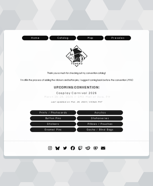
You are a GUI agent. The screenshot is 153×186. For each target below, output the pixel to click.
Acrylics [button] (100, 112)
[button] (50, 148)
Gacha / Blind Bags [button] (100, 129)
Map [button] (91, 38)
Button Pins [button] (53, 118)
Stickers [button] (53, 124)
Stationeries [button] (100, 118)
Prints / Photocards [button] (53, 112)
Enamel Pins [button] (53, 129)
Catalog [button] (63, 38)
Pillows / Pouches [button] (100, 124)
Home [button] (35, 38)
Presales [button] (118, 38)
